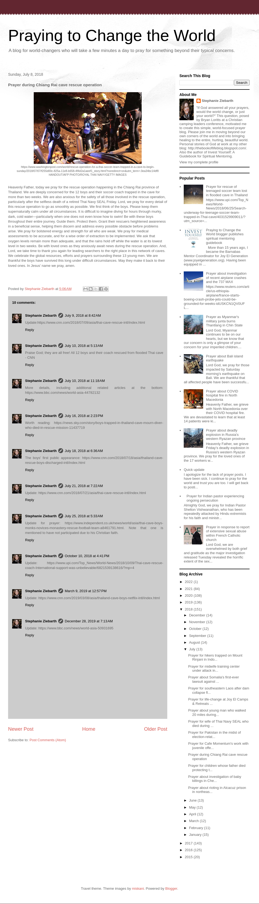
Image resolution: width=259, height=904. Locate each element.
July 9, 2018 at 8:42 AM (83, 315)
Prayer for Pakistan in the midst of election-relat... (214, 734)
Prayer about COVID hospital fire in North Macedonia (222, 395)
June (193, 800)
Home (89, 729)
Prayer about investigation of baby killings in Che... (214, 779)
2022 (189, 582)
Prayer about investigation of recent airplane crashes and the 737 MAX (226, 277)
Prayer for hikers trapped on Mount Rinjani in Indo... (215, 657)
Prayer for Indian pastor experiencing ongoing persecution (215, 498)
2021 (189, 589)
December (197, 615)
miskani (138, 888)
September (198, 636)
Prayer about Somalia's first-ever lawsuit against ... (213, 679)
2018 (189, 609)
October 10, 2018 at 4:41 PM (87, 556)
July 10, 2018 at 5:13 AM (84, 346)
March (194, 821)
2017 (189, 843)
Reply (29, 330)
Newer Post (20, 729)
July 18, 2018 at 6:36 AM (84, 451)
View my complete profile (198, 162)
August (195, 642)
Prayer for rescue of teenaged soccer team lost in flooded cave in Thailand (226, 191)
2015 (189, 857)
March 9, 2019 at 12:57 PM (86, 591)
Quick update (194, 470)
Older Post (155, 729)
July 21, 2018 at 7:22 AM (84, 486)
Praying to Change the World (112, 35)
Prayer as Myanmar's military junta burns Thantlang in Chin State (224, 321)
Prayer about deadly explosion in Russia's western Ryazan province (225, 434)
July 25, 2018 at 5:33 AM (84, 516)
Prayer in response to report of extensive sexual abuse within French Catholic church (227, 533)
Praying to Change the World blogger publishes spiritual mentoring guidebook (224, 236)
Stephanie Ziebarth (41, 315)
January (196, 835)
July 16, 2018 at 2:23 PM (84, 416)
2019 (189, 602)
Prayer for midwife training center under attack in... (214, 668)
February (196, 828)
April (193, 814)
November (197, 622)
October (196, 629)
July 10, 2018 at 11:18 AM (85, 381)
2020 (189, 596)
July (192, 649)
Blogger (171, 888)
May (193, 807)
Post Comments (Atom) (48, 740)
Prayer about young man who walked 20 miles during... (217, 712)
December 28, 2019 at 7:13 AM (89, 621)
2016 (189, 850)
